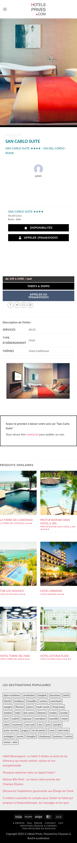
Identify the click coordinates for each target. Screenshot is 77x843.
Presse (38, 823)
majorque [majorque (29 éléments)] (27, 718)
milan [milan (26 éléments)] (6, 724)
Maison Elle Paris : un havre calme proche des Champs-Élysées (31, 781)
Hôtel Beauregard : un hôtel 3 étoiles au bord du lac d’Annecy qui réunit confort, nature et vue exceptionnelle (35, 760)
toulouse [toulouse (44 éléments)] (57, 736)
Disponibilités (38, 227)
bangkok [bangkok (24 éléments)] (42, 695)
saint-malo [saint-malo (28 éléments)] (63, 730)
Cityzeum (63, 833)
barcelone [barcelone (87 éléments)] (55, 695)
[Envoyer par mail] (24, 305)
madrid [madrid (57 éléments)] (15, 718)
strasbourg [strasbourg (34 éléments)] (44, 736)
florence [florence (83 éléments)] (20, 706)
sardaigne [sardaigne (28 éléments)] (8, 736)
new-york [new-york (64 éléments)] (30, 724)
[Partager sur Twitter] (17, 305)
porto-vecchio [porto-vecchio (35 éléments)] (11, 730)
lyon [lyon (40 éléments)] (6, 718)
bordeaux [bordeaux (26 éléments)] (19, 701)
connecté (32, 434)
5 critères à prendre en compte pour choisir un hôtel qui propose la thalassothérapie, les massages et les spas (38, 800)
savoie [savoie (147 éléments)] (20, 736)
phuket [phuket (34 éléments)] (57, 724)
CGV (60, 823)
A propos (18, 823)
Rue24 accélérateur (38, 838)
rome (18, 135)
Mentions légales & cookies (38, 825)
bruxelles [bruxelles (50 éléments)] (31, 701)
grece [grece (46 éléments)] (30, 706)
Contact (50, 823)
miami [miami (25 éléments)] (64, 718)
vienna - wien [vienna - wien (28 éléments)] (10, 742)
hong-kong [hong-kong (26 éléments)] (58, 706)
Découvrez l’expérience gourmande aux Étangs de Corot (38, 790)
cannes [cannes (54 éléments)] (43, 701)
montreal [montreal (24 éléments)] (17, 724)
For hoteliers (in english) (38, 828)
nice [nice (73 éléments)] (40, 724)
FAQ (29, 823)
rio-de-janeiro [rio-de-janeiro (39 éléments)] (39, 730)
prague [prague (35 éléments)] (25, 730)
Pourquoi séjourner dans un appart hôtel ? (29, 772)
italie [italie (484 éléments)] (17, 712)
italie (8, 135)
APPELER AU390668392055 (38, 296)
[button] (5, 9)
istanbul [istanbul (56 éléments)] (8, 712)
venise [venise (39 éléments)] (69, 736)
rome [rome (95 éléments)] (51, 730)
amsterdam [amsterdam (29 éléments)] (29, 695)
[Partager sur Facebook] (11, 305)
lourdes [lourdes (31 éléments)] (64, 712)
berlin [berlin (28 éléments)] (66, 695)
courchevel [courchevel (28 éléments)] (55, 701)
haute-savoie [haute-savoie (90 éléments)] (42, 706)
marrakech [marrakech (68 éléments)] (40, 718)
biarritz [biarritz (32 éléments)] (7, 701)
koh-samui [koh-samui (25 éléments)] (28, 712)
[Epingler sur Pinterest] (30, 305)
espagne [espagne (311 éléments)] (8, 706)
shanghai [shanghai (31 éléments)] (31, 736)
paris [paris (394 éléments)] (48, 724)
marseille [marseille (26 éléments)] (53, 718)
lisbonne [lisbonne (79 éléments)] (41, 712)
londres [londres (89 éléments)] (53, 712)
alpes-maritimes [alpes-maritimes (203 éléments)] (12, 695)
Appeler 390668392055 (38, 237)
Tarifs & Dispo (38, 286)
